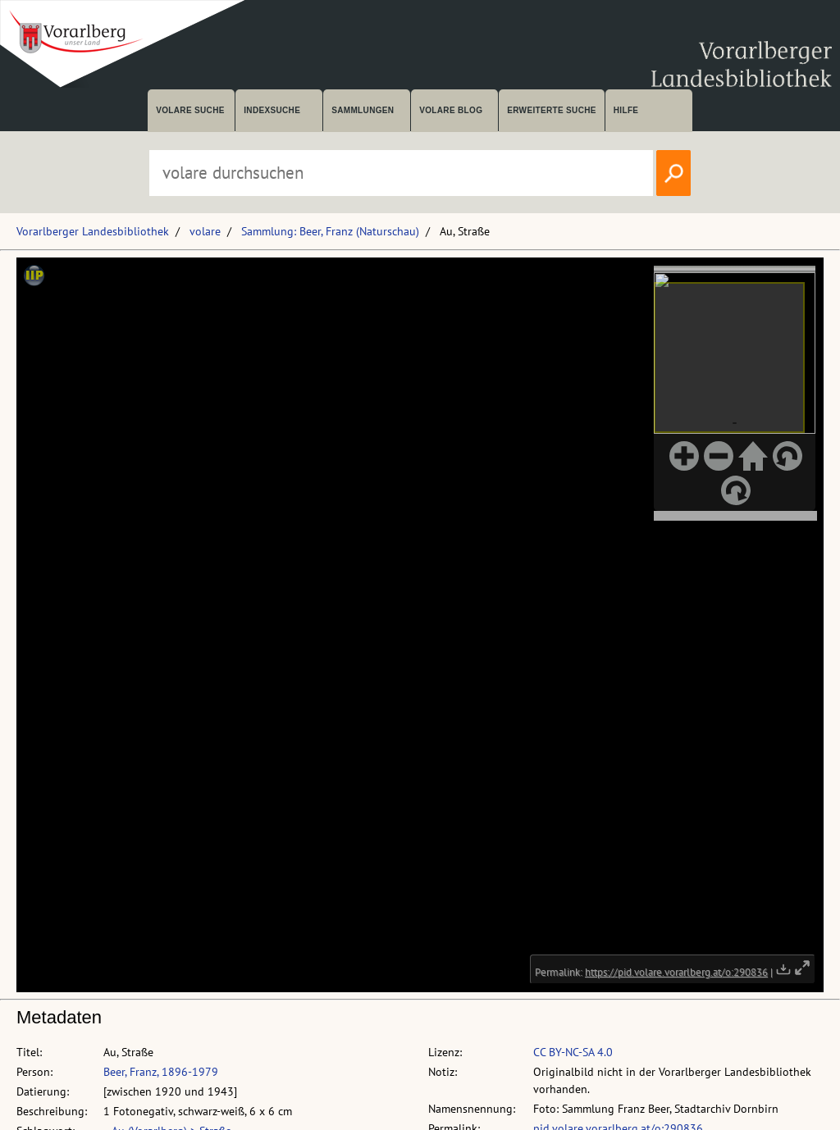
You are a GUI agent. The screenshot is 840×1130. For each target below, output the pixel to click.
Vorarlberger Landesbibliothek (92, 231)
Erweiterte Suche (551, 110)
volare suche (190, 110)
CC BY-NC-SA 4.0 (573, 1052)
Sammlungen (362, 110)
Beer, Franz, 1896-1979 (160, 1071)
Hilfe (626, 110)
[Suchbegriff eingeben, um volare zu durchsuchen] (401, 173)
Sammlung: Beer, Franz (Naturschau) (330, 231)
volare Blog (450, 110)
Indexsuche (272, 110)
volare (205, 231)
